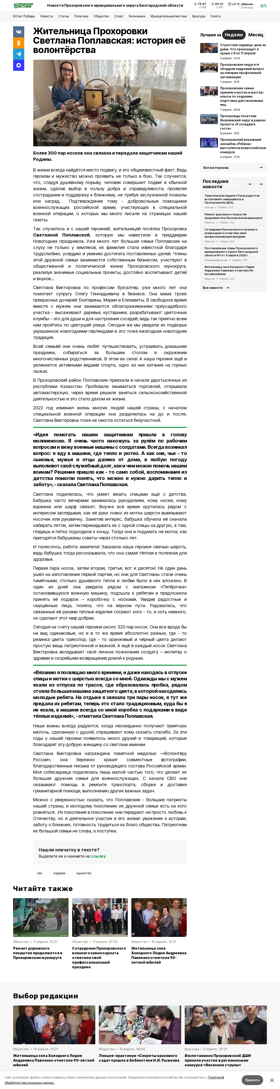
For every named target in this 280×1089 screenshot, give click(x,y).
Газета (216, 16)
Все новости (213, 288)
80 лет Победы (24, 16)
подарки (59, 873)
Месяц (255, 34)
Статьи (63, 16)
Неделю (234, 34)
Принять (252, 1080)
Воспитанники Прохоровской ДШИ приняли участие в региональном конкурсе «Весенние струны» (218, 1060)
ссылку (98, 856)
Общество (101, 16)
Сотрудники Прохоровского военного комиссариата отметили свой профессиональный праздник (99, 957)
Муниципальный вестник (168, 16)
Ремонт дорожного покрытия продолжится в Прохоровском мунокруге (37, 953)
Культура (198, 16)
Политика (81, 16)
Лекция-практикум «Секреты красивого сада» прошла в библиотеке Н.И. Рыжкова (139, 1058)
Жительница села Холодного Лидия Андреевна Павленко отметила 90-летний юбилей (159, 955)
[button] (250, 184)
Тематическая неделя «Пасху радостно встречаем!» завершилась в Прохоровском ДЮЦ (232, 199)
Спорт (118, 16)
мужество (84, 873)
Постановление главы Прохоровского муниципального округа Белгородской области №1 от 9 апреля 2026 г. (231, 252)
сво (39, 873)
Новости (46, 16)
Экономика (137, 16)
